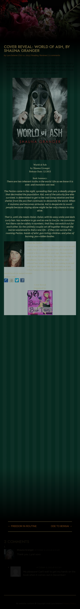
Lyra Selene (12, 55)
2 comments (54, 55)
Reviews (43, 55)
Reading (35, 55)
